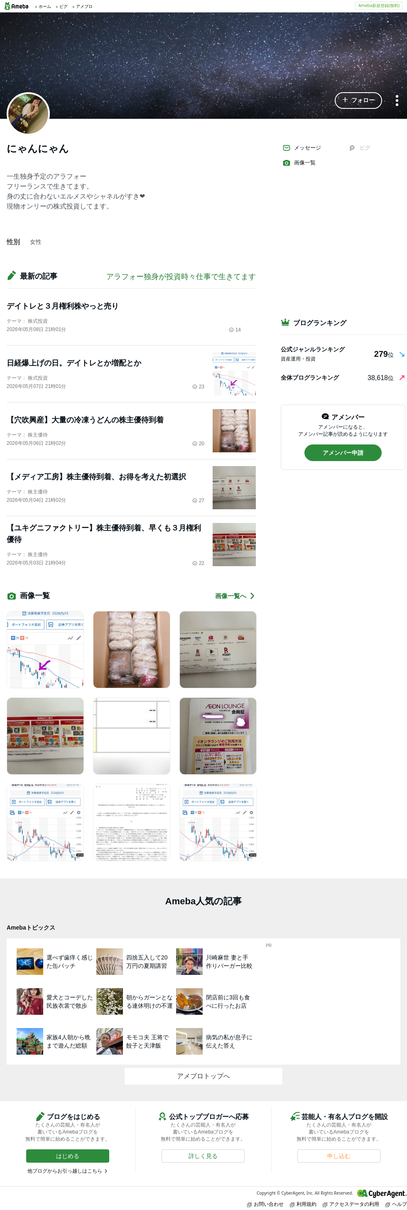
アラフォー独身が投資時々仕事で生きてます (181, 276)
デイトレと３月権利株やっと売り (63, 306)
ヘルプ (396, 1204)
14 (235, 330)
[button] (358, 100)
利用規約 (303, 1204)
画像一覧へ (235, 596)
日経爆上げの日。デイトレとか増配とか (74, 363)
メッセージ (301, 148)
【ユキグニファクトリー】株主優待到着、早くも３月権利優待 (104, 534)
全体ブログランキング (310, 377)
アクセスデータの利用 (351, 1204)
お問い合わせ (265, 1204)
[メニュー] (397, 101)
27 (198, 500)
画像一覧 (299, 163)
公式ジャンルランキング (313, 349)
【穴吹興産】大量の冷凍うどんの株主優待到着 (85, 420)
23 (198, 387)
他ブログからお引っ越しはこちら (64, 1171)
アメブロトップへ (203, 1076)
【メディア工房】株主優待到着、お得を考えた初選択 (96, 477)
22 (198, 563)
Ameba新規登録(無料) (379, 5)
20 (198, 444)
